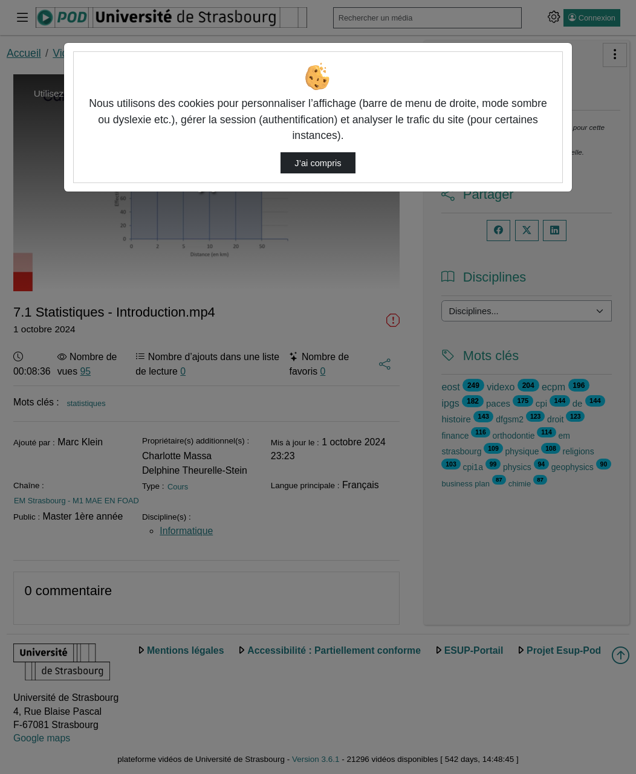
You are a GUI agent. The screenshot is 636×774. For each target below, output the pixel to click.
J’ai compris (317, 163)
